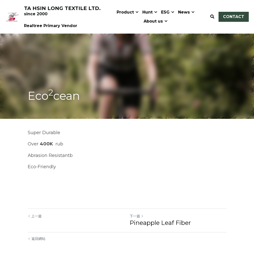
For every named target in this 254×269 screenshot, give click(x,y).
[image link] (12, 16)
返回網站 (36, 238)
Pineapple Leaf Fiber (160, 222)
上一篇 (35, 216)
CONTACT (233, 16)
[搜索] (212, 17)
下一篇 (137, 216)
